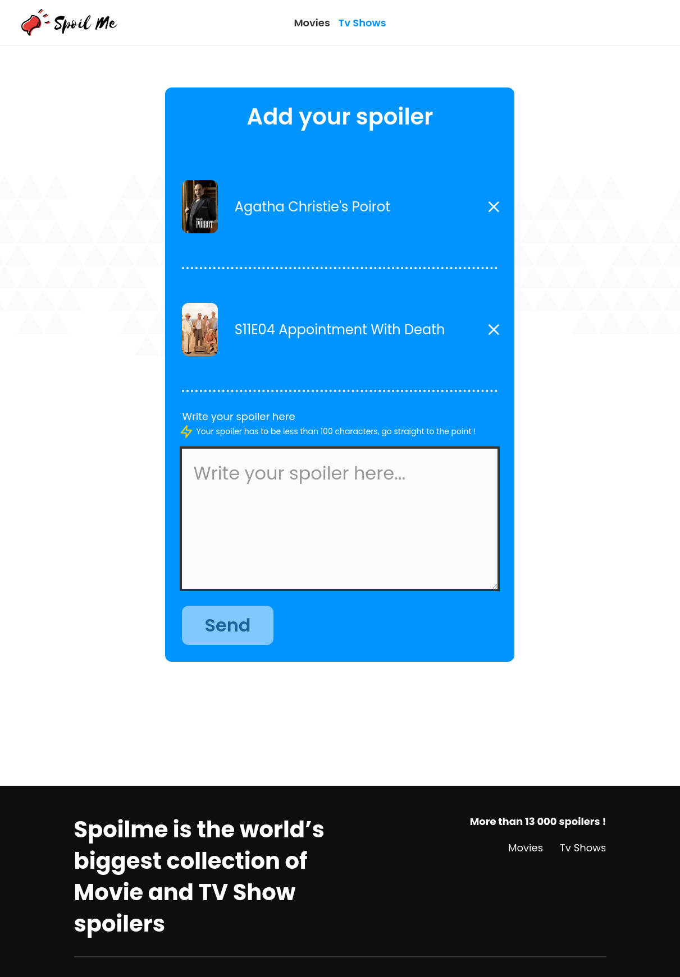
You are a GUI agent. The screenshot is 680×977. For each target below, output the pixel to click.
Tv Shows (362, 23)
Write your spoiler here (238, 416)
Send (227, 625)
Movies (312, 23)
